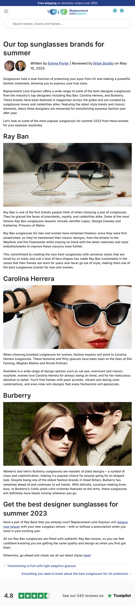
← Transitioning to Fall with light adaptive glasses (39, 566)
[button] (6, 11)
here (87, 555)
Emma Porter (58, 63)
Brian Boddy (103, 63)
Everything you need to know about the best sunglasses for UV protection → (77, 573)
